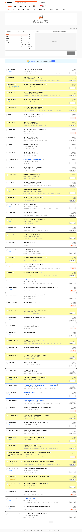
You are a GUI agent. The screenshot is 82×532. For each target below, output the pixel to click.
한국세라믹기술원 (11, 107)
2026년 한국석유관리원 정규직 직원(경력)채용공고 (33, 182)
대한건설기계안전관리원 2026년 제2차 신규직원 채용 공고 (34, 430)
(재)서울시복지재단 (11, 332)
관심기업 (12, 66)
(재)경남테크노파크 (11, 400)
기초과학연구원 (11, 220)
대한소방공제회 (11, 77)
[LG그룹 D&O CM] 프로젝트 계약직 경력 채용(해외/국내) (34, 257)
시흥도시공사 (10, 137)
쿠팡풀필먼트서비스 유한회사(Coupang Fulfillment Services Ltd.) (15, 454)
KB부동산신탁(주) (11, 175)
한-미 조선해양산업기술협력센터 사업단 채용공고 (32, 160)
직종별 (14, 9)
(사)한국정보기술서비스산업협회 (14, 461)
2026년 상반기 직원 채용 (28, 370)
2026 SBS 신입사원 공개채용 (29, 152)
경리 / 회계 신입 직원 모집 (28, 242)
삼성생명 (10, 265)
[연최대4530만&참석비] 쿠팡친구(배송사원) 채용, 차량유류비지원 (36, 310)
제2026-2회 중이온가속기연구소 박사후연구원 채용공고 (34, 220)
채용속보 (35, 9)
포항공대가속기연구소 (12, 340)
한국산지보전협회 (11, 280)
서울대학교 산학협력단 (12, 377)
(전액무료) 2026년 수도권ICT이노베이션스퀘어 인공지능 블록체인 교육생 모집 (38, 461)
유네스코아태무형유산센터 (13, 370)
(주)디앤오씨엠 (11, 257)
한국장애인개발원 (11, 69)
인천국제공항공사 (11, 476)
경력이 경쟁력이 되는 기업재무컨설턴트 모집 (31, 302)
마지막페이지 (52, 522)
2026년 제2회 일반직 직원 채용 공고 (30, 227)
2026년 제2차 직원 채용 (28, 250)
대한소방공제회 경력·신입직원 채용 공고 (31, 77)
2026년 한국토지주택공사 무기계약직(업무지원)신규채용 (34, 84)
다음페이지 (50, 522)
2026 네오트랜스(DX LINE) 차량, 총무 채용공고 (32, 197)
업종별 (23, 9)
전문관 (45, 9)
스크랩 (7, 66)
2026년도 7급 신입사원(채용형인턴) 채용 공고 (32, 99)
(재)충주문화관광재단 (12, 469)
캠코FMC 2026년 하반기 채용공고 (30, 362)
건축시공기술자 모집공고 (28, 325)
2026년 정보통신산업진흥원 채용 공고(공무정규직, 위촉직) (34, 422)
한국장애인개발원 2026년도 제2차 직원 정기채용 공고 (33, 69)
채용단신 (57, 9)
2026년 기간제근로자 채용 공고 (29, 499)
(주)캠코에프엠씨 (11, 362)
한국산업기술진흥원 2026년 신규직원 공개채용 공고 (33, 295)
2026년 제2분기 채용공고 (28, 280)
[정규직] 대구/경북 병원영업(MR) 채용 (30, 212)
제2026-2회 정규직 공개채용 (29, 205)
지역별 (9, 9)
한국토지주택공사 (11, 84)
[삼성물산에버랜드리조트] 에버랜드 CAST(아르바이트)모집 (34, 484)
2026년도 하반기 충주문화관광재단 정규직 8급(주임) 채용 (34, 469)
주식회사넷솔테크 (11, 506)
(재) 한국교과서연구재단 (12, 287)
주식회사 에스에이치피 (12, 347)
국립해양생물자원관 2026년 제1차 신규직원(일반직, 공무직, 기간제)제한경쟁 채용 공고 (40, 385)
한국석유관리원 (11, 182)
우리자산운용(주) (11, 129)
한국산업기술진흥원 (12, 295)
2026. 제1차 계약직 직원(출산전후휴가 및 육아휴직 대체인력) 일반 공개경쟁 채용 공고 (39, 287)
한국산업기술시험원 (12, 317)
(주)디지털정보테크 (11, 242)
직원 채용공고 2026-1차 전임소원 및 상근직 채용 (32, 340)
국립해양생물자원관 (12, 385)
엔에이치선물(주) (11, 445)
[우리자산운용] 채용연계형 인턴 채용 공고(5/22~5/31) (33, 129)
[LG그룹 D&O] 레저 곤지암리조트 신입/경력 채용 (32, 235)
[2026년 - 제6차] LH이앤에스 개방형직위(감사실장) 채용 (34, 514)
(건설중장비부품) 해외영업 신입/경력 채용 (31, 347)
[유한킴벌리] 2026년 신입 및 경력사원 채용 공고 (32, 92)
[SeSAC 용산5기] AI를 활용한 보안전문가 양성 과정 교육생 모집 (35, 415)
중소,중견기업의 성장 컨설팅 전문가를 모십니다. (32, 265)
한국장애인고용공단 (12, 392)
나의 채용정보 (63, 9)
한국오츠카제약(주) (11, 212)
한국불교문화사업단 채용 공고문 (29, 491)
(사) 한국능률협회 (11, 190)
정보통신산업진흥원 (12, 422)
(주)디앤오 (10, 235)
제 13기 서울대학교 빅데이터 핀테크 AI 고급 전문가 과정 (34, 377)
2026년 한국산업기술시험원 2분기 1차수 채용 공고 (33, 317)
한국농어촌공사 (11, 99)
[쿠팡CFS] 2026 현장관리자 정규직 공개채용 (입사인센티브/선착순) (36, 452)
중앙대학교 (10, 272)
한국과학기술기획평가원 (12, 205)
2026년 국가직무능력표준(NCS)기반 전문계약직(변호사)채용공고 (36, 476)
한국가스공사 (10, 122)
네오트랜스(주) (11, 197)
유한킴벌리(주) (11, 92)
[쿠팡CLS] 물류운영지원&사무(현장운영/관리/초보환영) (34, 355)
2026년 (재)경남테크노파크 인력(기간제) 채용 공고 (33, 400)
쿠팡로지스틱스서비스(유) (13, 310)
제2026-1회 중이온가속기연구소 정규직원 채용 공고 (33, 437)
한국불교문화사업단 (12, 491)
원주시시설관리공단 (12, 227)
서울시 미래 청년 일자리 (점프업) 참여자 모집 (32, 190)
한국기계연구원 (11, 167)
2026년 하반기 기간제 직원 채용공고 (30, 144)
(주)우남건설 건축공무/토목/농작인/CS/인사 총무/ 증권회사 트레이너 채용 (37, 407)
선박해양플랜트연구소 (12, 160)
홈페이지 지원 (72, 72)
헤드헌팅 (40, 9)
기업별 (18, 9)
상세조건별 (28, 9)
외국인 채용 (51, 9)
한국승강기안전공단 (12, 499)
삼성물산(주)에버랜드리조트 (13, 484)
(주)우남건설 (10, 407)
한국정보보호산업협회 (12, 415)
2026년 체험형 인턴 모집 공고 (29, 122)
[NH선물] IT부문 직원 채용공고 (29, 445)
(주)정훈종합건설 (11, 325)
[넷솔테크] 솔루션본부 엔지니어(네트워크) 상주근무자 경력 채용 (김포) (36, 506)
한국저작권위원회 (11, 250)
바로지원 (72, 118)
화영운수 (10, 114)
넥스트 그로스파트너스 (12, 302)
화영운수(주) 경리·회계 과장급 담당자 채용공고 (32, 114)
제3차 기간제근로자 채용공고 (29, 332)
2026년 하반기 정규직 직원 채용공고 (30, 137)
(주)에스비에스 (11, 152)
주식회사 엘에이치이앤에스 (13, 514)
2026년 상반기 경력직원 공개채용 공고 (30, 175)
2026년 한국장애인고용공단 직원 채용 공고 (31, 392)
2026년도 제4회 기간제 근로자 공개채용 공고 (32, 167)
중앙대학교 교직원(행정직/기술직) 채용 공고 (31, 272)
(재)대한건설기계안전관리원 (13, 430)
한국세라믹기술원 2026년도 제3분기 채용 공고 (32, 107)
